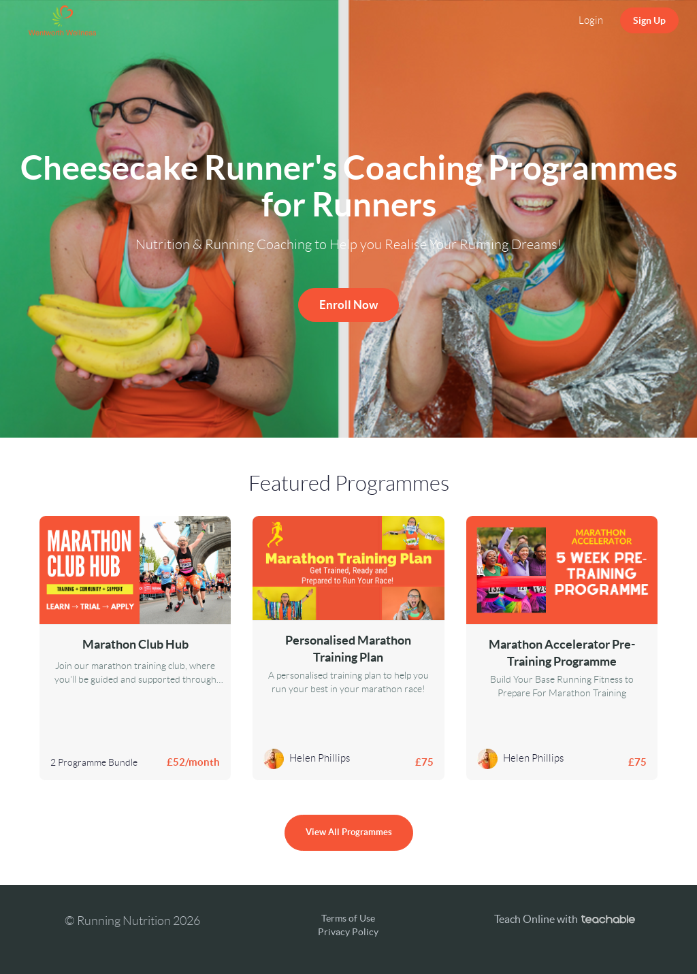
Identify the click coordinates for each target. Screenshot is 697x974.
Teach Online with (564, 919)
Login (591, 20)
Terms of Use (348, 918)
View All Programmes (349, 832)
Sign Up (649, 20)
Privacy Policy (348, 931)
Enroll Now (348, 304)
